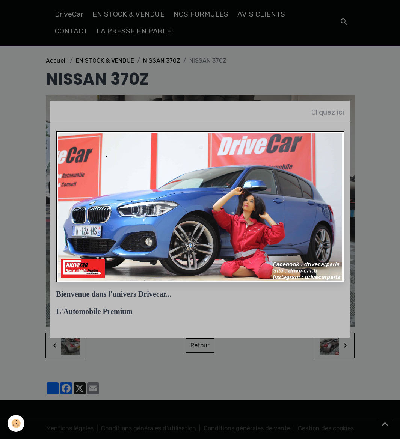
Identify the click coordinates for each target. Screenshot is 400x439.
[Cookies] (16, 423)
